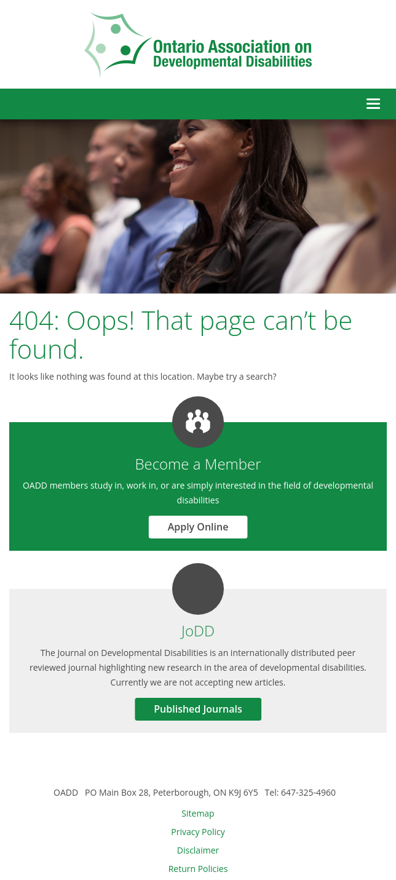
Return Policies (198, 868)
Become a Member (198, 464)
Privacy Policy (197, 832)
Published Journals (198, 709)
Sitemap (197, 813)
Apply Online (198, 527)
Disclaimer (198, 850)
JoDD (198, 630)
